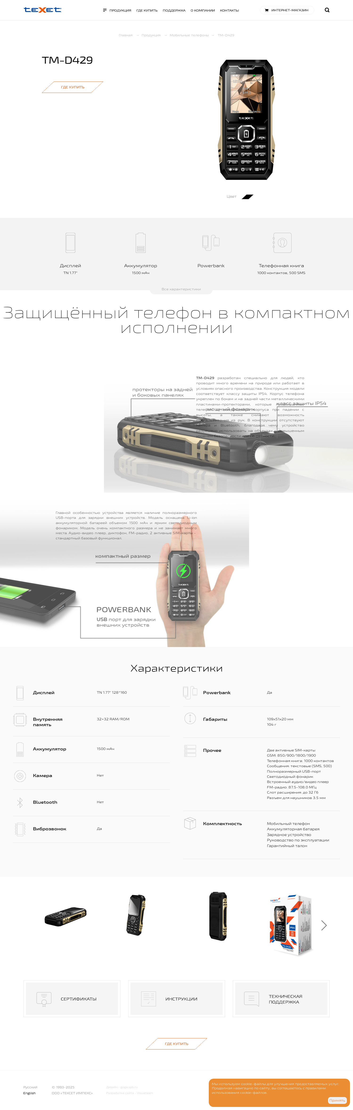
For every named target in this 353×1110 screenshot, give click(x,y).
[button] (324, 925)
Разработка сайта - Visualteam (129, 1092)
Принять (337, 1100)
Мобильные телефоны (189, 35)
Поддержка (174, 10)
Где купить (147, 10)
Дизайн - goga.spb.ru (122, 1087)
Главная (126, 35)
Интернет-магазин (289, 10)
